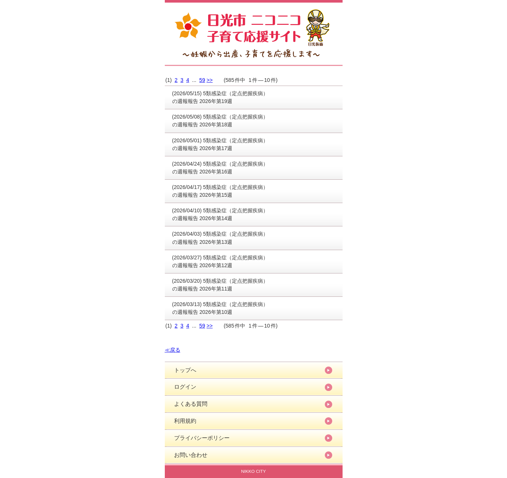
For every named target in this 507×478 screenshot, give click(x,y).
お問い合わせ (190, 455)
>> (210, 80)
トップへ (185, 370)
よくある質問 (190, 404)
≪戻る (172, 350)
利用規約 (185, 421)
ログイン (185, 387)
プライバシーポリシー (202, 438)
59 (202, 80)
